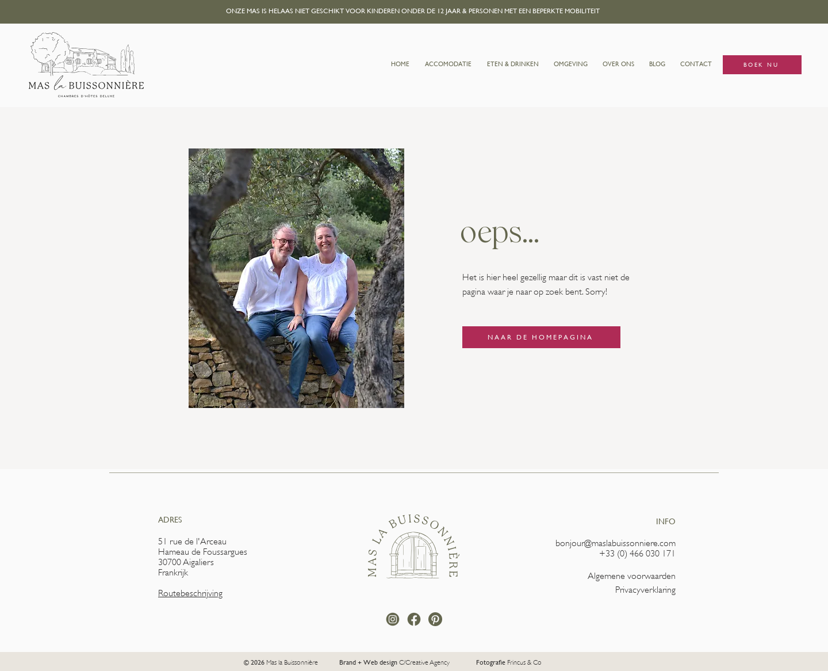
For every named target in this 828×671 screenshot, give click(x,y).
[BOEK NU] (762, 64)
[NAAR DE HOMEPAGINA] (541, 337)
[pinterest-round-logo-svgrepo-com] (435, 619)
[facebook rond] (414, 619)
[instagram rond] (393, 619)
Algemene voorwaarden (632, 576)
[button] (448, 64)
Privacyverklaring (645, 590)
